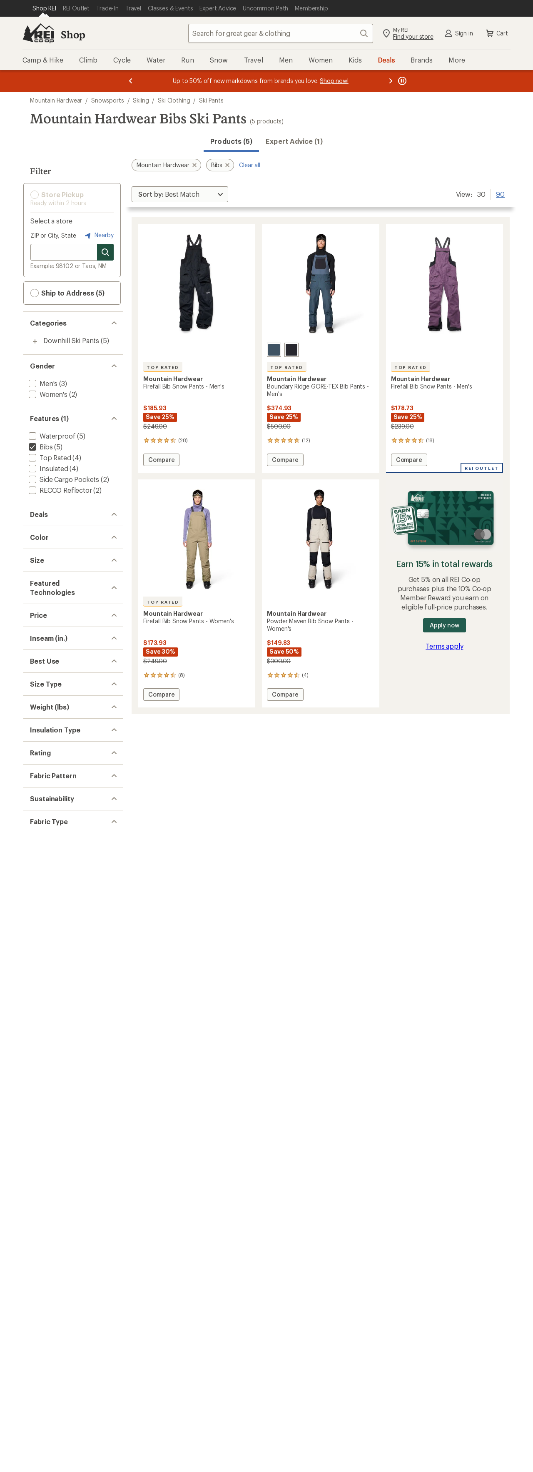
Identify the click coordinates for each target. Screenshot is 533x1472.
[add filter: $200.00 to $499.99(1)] (64, 828)
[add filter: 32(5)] (37, 870)
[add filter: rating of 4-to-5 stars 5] (65, 1110)
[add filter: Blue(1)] (45, 584)
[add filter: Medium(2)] (45, 691)
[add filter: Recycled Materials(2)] (61, 1236)
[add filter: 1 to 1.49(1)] (45, 1017)
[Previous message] (131, 80)
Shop (73, 34)
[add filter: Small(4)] (41, 680)
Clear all (249, 164)
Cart (496, 33)
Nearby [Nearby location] (98, 236)
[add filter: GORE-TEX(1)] (49, 765)
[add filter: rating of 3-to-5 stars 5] (65, 1121)
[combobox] (280, 33)
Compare (161, 461)
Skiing (141, 100)
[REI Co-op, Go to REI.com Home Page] (38, 33)
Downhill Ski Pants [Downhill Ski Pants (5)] (71, 340)
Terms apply (444, 646)
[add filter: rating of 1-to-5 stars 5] (65, 1142)
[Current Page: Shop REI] (44, 8)
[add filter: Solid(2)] (41, 1195)
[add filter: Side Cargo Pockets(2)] (63, 479)
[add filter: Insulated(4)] (47, 468)
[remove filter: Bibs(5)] (39, 447)
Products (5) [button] (231, 141)
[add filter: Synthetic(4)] (48, 1069)
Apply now (444, 625)
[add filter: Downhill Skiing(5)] (56, 922)
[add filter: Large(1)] (42, 702)
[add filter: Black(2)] (46, 573)
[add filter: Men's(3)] (42, 383)
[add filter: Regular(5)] (45, 964)
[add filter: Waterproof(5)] (51, 436)
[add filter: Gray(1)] (45, 595)
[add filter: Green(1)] (47, 606)
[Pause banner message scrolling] (401, 80)
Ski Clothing (174, 100)
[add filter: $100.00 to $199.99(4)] (63, 817)
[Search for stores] (105, 252)
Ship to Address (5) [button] (67, 293)
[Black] (291, 350)
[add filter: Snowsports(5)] (52, 911)
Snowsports (107, 100)
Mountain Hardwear (56, 100)
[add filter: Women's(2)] (47, 394)
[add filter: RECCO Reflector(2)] (59, 490)
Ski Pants (211, 100)
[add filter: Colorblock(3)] (50, 1184)
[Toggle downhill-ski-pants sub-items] (35, 341)
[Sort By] (180, 194)
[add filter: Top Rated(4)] (49, 457)
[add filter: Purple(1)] (48, 617)
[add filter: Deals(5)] (41, 532)
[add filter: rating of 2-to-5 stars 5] (65, 1131)
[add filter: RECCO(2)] (44, 776)
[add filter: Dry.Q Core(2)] (49, 754)
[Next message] (391, 80)
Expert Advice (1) (294, 141)
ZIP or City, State (53, 235)
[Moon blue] (274, 350)
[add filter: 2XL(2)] (39, 658)
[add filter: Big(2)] (38, 975)
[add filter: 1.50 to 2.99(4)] (51, 1027)
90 (500, 193)
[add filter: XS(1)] (37, 669)
